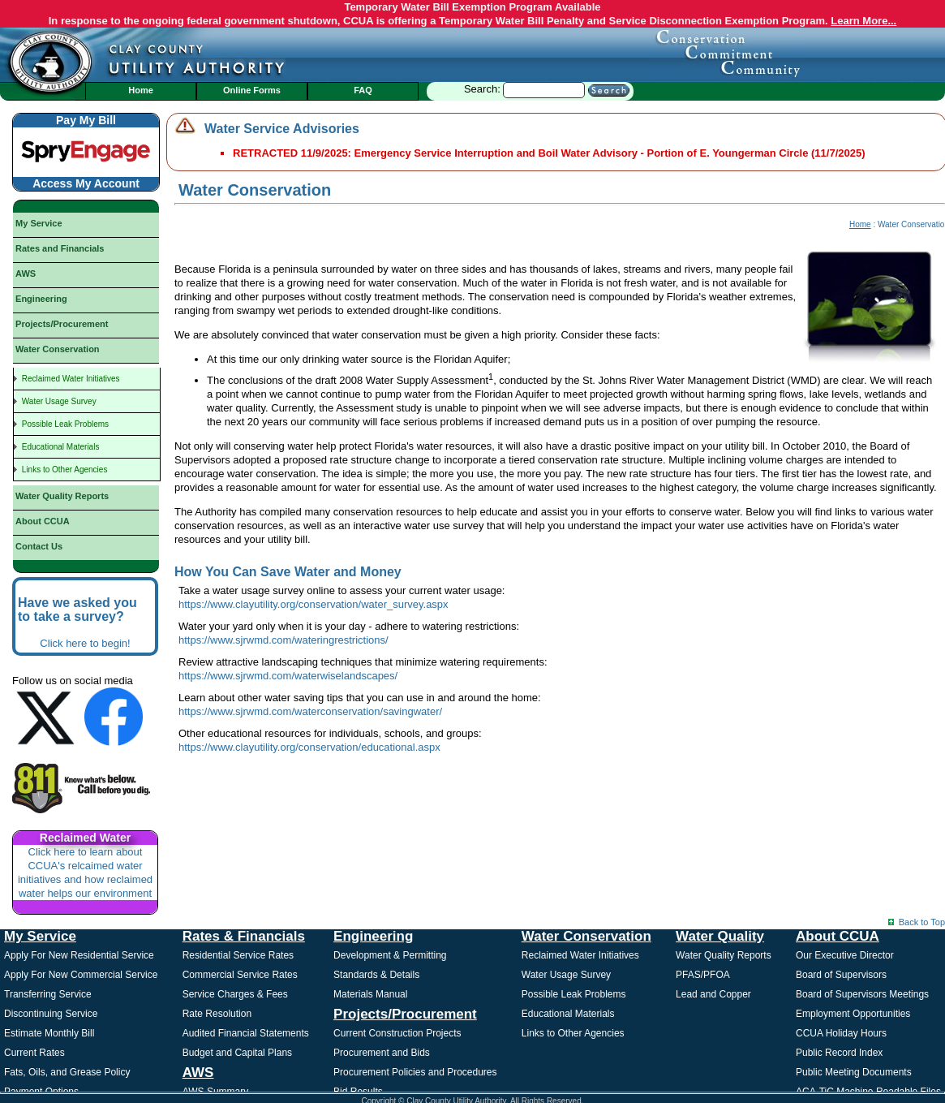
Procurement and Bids (381, 1052)
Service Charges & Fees (235, 994)
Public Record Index (839, 1052)
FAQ (363, 90)
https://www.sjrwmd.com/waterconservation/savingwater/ (310, 711)
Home (140, 90)
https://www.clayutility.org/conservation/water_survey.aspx (313, 604)
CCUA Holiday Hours (841, 1033)
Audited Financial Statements (246, 1033)
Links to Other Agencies (573, 1033)
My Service (40, 936)
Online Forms (252, 90)
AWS (198, 1072)
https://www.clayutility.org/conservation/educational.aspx (309, 747)
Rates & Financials (244, 936)
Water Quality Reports (723, 955)
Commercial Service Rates (240, 974)
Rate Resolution (217, 1013)
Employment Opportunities (853, 1013)
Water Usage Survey (566, 974)
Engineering (373, 936)
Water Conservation (586, 936)
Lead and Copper (713, 994)
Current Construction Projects (397, 1033)
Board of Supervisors (841, 974)
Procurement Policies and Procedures (414, 1072)
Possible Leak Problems (574, 994)
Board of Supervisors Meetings (862, 994)
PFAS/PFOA (703, 974)
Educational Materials (568, 1013)
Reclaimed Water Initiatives (580, 955)
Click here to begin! (85, 643)
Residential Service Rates (238, 955)
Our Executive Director (845, 955)
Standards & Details (376, 974)
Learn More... (863, 21)
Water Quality (720, 936)
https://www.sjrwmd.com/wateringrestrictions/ (283, 640)
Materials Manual (370, 994)
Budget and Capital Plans (237, 1052)
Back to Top (922, 922)
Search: (546, 89)
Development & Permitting (389, 955)
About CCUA (837, 936)
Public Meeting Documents (854, 1072)
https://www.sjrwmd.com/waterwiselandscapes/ (287, 676)
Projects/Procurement (405, 1014)
